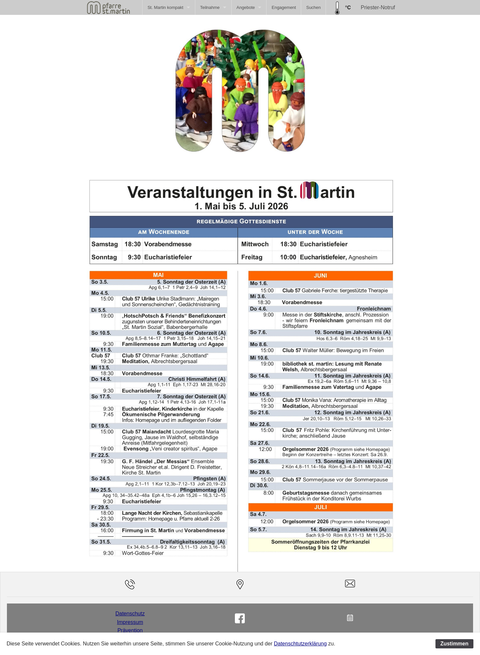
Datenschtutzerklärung (300, 643)
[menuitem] (169, 7)
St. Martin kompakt (165, 7)
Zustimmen (454, 643)
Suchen (313, 7)
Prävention (130, 630)
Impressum (130, 622)
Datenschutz (130, 613)
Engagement (284, 7)
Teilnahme (210, 7)
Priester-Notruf (378, 7)
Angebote (246, 7)
